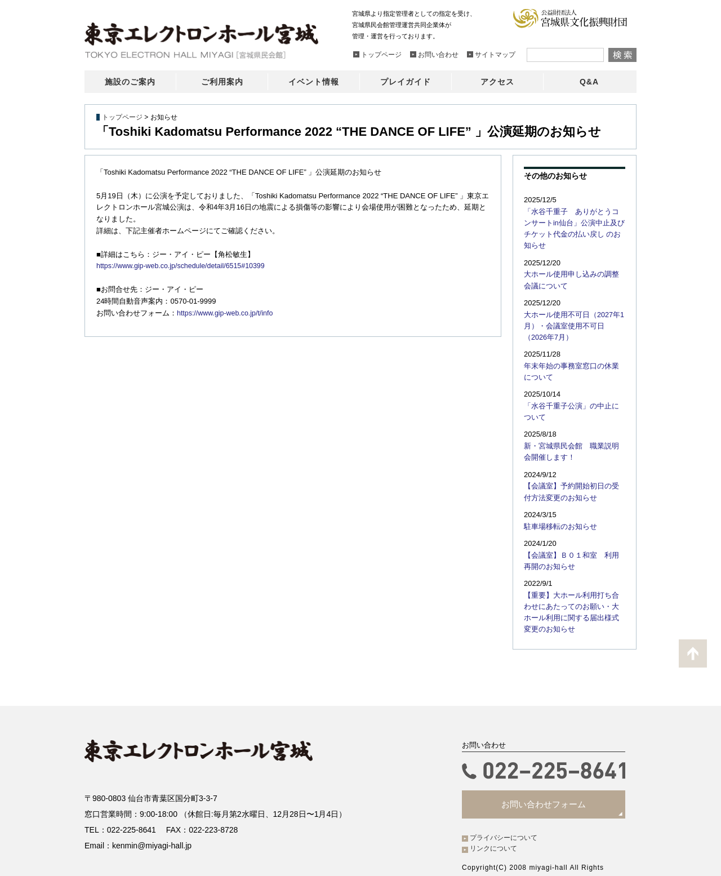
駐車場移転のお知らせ (557, 505)
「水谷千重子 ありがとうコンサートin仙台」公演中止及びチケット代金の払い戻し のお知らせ (574, 222)
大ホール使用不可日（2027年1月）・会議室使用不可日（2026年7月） (572, 310)
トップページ (122, 117)
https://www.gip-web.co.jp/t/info (227, 313)
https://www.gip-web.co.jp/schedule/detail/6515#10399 (184, 265)
